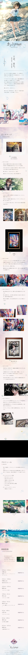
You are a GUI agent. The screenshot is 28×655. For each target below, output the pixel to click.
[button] (26, 147)
